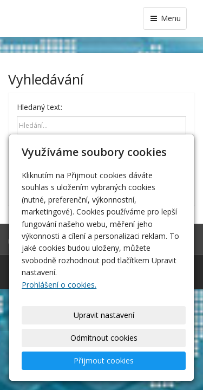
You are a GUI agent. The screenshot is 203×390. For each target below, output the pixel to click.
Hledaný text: (39, 107)
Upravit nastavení (104, 315)
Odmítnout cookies (103, 338)
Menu (165, 18)
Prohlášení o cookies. (59, 285)
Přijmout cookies (104, 360)
